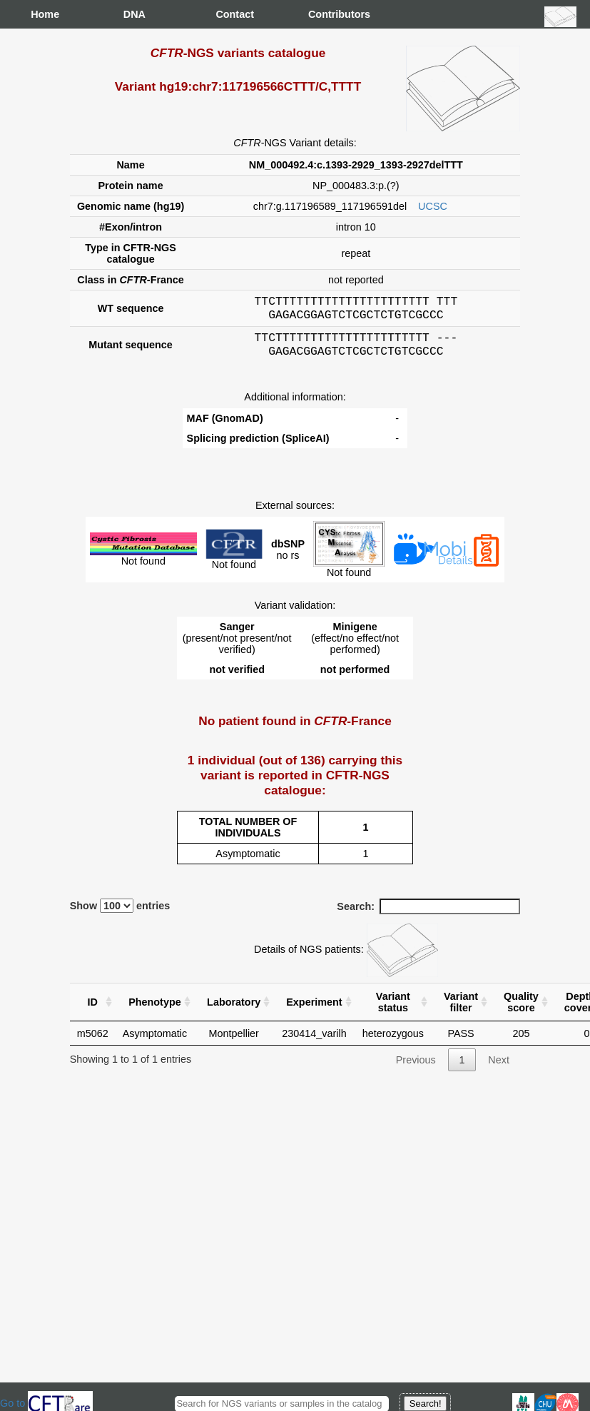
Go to (46, 1403)
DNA (134, 14)
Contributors (322, 14)
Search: (428, 915)
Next (498, 1068)
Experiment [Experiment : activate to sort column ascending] (314, 1010)
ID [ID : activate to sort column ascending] (93, 1010)
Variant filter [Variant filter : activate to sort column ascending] (461, 1010)
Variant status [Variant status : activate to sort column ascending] (393, 1010)
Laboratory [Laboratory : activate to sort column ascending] (233, 1010)
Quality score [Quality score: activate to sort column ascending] (521, 1010)
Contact (229, 14)
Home (45, 14)
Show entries (120, 914)
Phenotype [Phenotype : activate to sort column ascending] (154, 1010)
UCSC (432, 206)
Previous (416, 1068)
